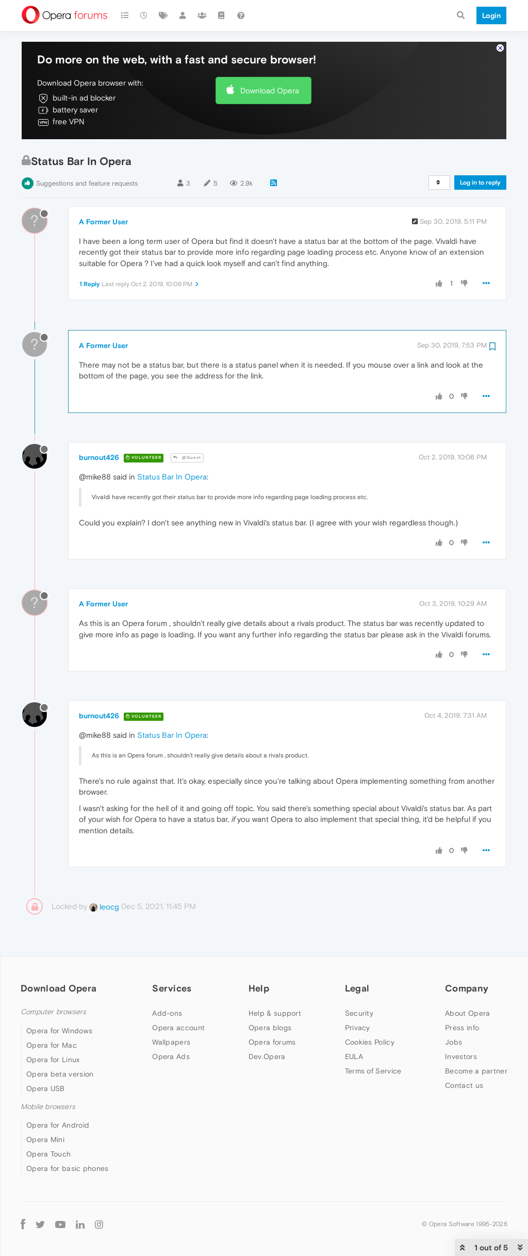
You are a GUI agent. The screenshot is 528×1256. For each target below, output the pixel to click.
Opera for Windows (59, 1031)
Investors (461, 1056)
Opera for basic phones (67, 1168)
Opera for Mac (51, 1045)
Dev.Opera (267, 1056)
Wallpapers (171, 1042)
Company (466, 988)
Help (259, 988)
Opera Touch (48, 1154)
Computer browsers (53, 1011)
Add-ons (167, 1013)
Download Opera (269, 90)
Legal (357, 988)
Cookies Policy (369, 1042)
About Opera (467, 1013)
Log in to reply (480, 182)
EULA (354, 1056)
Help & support (275, 1013)
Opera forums (272, 1042)
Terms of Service (373, 1071)
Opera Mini (45, 1139)
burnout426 (99, 457)
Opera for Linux (53, 1059)
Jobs (453, 1042)
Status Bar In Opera (172, 476)
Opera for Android (57, 1125)
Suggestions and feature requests (87, 183)
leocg (104, 906)
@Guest (187, 457)
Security (359, 1013)
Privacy (357, 1027)
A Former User (103, 222)
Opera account (178, 1027)
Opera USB (45, 1088)
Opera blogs (270, 1027)
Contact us (464, 1085)
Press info (462, 1027)
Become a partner (476, 1071)
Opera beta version (59, 1074)
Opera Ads (171, 1056)
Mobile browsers (48, 1106)
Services (171, 988)
